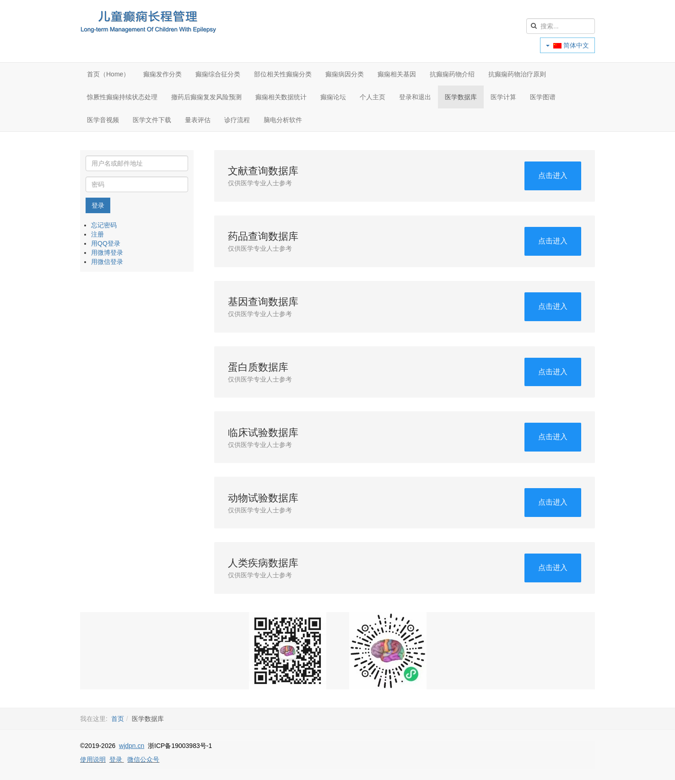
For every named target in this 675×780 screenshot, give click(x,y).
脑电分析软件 (283, 120)
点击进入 (552, 175)
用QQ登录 (105, 243)
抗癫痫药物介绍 (452, 74)
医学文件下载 (152, 120)
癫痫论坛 (333, 97)
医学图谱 (543, 97)
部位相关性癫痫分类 (283, 74)
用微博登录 (107, 252)
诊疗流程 (237, 120)
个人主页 (372, 97)
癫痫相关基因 (397, 74)
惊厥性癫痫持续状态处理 (122, 97)
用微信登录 (107, 261)
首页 (117, 718)
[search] (560, 26)
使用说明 (93, 759)
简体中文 (567, 45)
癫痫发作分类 (162, 74)
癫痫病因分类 (344, 74)
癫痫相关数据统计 (281, 97)
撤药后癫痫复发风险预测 (206, 97)
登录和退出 (415, 97)
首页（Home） (108, 74)
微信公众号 (143, 759)
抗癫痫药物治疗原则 (517, 74)
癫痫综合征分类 (217, 74)
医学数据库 (461, 97)
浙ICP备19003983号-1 (180, 745)
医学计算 (503, 97)
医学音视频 (103, 120)
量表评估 (198, 120)
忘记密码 (104, 225)
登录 (98, 205)
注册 (97, 234)
